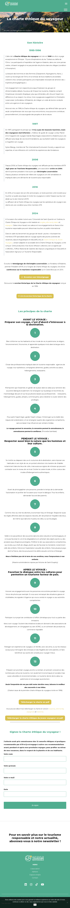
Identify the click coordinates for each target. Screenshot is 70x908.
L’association (35, 869)
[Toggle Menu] (65, 10)
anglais (42, 222)
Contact (35, 878)
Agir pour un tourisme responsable (12, 4)
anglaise (52, 709)
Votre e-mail (35, 780)
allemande (60, 709)
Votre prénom (35, 768)
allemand (49, 222)
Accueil (6, 30)
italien (56, 222)
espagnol (8, 225)
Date (35, 791)
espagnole (30, 712)
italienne (40, 712)
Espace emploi (35, 875)
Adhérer (35, 872)
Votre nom (35, 756)
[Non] (67, 902)
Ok (35, 904)
